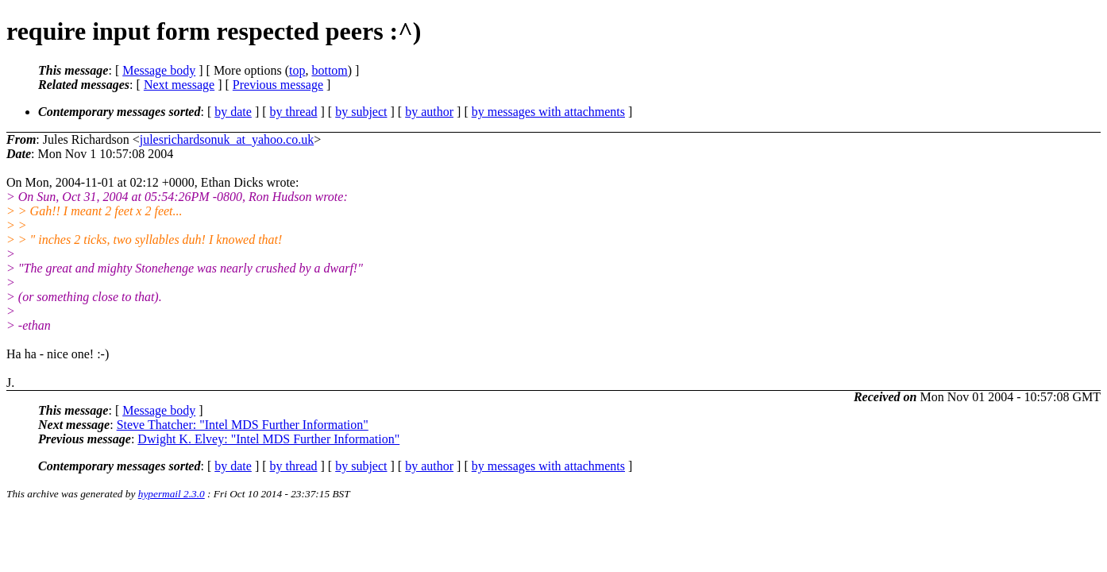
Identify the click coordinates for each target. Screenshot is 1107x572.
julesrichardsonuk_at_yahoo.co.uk (227, 139)
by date (233, 111)
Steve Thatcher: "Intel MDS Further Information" (242, 424)
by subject (361, 111)
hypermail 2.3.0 (171, 494)
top (297, 70)
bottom (329, 70)
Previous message (278, 84)
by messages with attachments (548, 111)
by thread (294, 111)
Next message (179, 84)
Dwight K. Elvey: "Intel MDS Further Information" (268, 439)
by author (429, 111)
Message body (158, 70)
